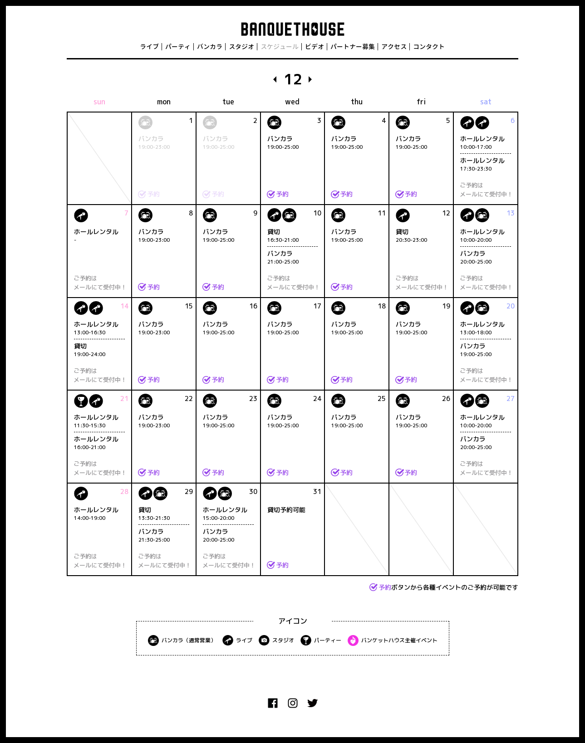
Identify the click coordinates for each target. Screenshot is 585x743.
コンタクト (429, 46)
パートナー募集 (352, 46)
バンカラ (209, 46)
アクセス (394, 46)
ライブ (149, 46)
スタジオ (241, 46)
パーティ (178, 46)
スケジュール (280, 46)
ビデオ (314, 46)
